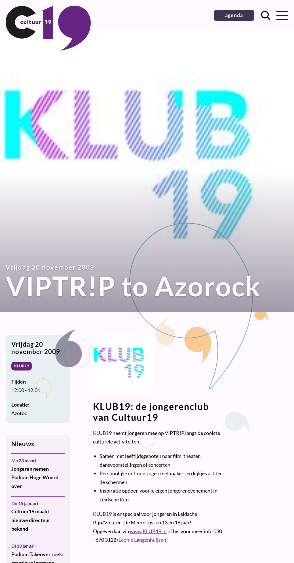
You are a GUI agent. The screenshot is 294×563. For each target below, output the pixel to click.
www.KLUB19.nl (148, 531)
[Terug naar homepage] (48, 48)
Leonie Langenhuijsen (142, 540)
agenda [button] (234, 15)
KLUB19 (21, 365)
